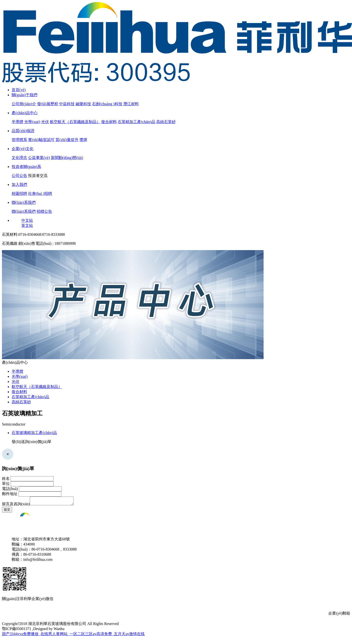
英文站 (27, 225)
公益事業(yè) (39, 158)
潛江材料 (131, 104)
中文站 (27, 220)
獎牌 (83, 140)
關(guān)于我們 (24, 95)
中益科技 (67, 104)
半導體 (17, 122)
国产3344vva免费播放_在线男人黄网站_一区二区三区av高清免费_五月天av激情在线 (73, 635)
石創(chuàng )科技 (107, 104)
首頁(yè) (19, 90)
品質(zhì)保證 (23, 131)
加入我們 (19, 184)
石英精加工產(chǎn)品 (136, 122)
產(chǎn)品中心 (25, 113)
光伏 (45, 122)
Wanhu (59, 630)
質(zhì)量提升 (66, 140)
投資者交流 (37, 176)
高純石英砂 (166, 122)
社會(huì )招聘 (40, 193)
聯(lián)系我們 (24, 202)
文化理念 (19, 158)
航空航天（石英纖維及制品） (75, 122)
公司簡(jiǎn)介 (24, 104)
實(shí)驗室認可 (41, 140)
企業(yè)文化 (22, 149)
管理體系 (19, 140)
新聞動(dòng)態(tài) (67, 158)
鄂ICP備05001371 (16, 630)
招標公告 (44, 211)
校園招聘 (19, 193)
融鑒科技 (83, 104)
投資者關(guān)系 (26, 167)
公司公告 (19, 176)
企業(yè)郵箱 (339, 615)
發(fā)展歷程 (47, 104)
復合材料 (109, 122)
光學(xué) (32, 122)
